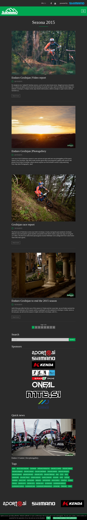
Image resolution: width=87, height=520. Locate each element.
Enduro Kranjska (64, 471)
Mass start (22, 480)
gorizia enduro (35, 477)
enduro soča (39, 474)
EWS (57, 474)
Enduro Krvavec (28, 474)
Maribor (14, 480)
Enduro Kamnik (52, 471)
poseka (70, 480)
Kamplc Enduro (46, 477)
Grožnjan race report (23, 224)
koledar (55, 477)
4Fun (13, 468)
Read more (16, 96)
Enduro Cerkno (67, 468)
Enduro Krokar (16, 474)
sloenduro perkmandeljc (44, 486)
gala (66, 474)
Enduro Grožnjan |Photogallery (29, 151)
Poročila (63, 480)
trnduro (63, 486)
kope (61, 477)
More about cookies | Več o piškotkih (65, 518)
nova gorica (55, 480)
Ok (48, 518)
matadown (30, 480)
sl (45, 3)
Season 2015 (21, 483)
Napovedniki (46, 480)
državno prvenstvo (43, 468)
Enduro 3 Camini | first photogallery (25, 458)
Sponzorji (56, 486)
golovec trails (24, 477)
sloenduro (48, 483)
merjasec (38, 480)
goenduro (15, 477)
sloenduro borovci (59, 483)
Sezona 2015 (30, 483)
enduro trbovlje (49, 474)
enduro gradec (29, 471)
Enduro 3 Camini (56, 468)
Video (70, 486)
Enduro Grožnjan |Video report (29, 77)
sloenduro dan (30, 486)
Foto (61, 474)
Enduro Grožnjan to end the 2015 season (34, 300)
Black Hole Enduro (22, 468)
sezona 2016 (39, 483)
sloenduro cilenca (18, 486)
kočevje (67, 477)
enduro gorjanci (17, 471)
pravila (14, 483)
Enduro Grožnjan (40, 471)
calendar (33, 468)
